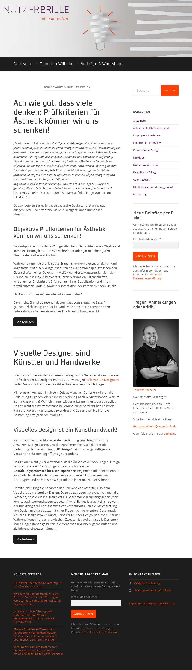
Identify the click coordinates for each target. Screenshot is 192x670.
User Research (142, 179)
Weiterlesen (25, 322)
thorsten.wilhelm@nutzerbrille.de (154, 426)
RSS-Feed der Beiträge (146, 583)
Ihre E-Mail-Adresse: (147, 239)
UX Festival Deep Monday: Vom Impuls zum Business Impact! (38, 584)
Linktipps (139, 157)
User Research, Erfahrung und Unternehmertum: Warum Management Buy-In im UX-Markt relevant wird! (34, 617)
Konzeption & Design (146, 150)
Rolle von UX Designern (102, 380)
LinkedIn (169, 433)
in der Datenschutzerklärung (99, 632)
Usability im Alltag (144, 172)
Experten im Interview (147, 142)
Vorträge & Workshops (102, 64)
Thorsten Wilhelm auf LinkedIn (152, 590)
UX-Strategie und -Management (153, 187)
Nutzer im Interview (145, 165)
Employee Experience (146, 135)
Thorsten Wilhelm (57, 64)
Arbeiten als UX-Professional (151, 128)
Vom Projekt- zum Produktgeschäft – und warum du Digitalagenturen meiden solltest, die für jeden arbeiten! (38, 650)
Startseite (23, 64)
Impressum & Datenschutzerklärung (152, 603)
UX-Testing (140, 194)
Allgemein (139, 120)
